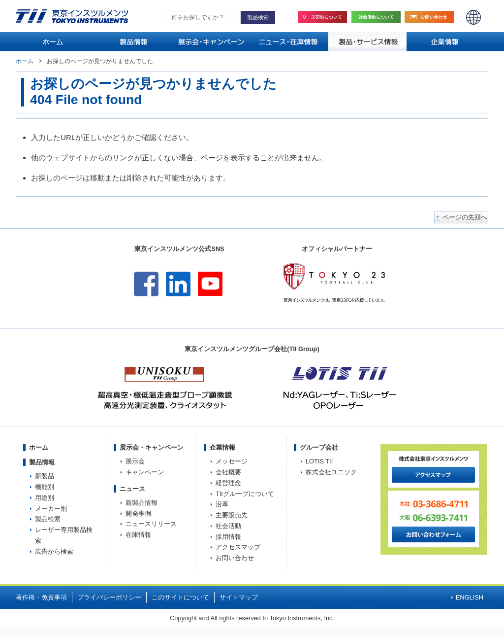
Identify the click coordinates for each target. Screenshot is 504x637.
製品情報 (42, 462)
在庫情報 (138, 534)
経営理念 (228, 483)
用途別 (44, 497)
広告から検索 (54, 551)
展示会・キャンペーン (152, 447)
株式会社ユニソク (331, 472)
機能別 (44, 487)
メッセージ (232, 461)
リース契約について (322, 17)
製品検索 (48, 519)
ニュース (132, 489)
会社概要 (228, 472)
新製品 (44, 476)
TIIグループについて (245, 493)
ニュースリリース (151, 524)
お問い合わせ (432, 17)
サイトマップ (239, 597)
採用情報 (228, 536)
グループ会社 (319, 447)
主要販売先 (232, 515)
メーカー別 (51, 508)
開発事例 (138, 513)
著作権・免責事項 (41, 597)
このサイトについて (180, 597)
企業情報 (222, 447)
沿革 (222, 504)
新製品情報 (142, 502)
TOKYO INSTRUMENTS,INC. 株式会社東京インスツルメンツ (72, 16)
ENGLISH (473, 17)
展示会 (135, 461)
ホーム (24, 61)
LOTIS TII (319, 461)
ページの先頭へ (464, 217)
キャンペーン (145, 472)
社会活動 (378, 17)
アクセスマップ (238, 547)
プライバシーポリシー (109, 597)
